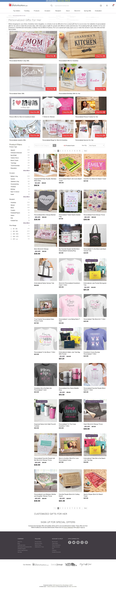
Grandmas (20, 202)
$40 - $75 (15, 236)
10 (79, 150)
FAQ (53, 548)
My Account (55, 541)
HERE (77, 527)
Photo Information (56, 545)
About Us (20, 541)
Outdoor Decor (20, 158)
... (82, 150)
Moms (20, 208)
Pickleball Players (20, 213)
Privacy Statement (68, 527)
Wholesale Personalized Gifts (25, 546)
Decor (68, 11)
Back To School (20, 192)
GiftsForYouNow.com (52, 586)
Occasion (47, 11)
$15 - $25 (15, 231)
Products (36, 11)
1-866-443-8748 (72, 586)
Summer (20, 179)
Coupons (54, 550)
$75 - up (15, 239)
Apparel (20, 150)
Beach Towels (20, 160)
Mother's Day (20, 176)
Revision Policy (38, 543)
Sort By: (84, 145)
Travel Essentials (20, 165)
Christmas (20, 186)
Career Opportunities (23, 550)
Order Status (55, 543)
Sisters (20, 215)
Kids (20, 218)
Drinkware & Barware (20, 153)
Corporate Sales (21, 545)
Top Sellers (16, 11)
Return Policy (38, 545)
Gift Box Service (56, 546)
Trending (26, 11)
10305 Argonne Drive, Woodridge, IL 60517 (62, 585)
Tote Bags (20, 163)
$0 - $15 (15, 228)
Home (10, 15)
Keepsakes (20, 168)
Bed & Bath (20, 155)
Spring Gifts (87, 11)
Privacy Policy (38, 541)
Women (20, 205)
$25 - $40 (15, 234)
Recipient (58, 11)
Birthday (20, 189)
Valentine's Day (20, 181)
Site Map (20, 552)
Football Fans (20, 220)
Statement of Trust (39, 546)
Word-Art (77, 11)
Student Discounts (56, 552)
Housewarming (20, 184)
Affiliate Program (22, 548)
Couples (20, 210)
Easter (20, 194)
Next (85, 150)
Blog (19, 543)
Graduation (98, 11)
